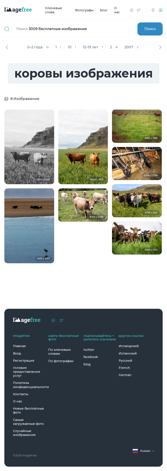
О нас (117, 10)
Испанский (128, 353)
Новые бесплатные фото (28, 410)
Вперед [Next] (160, 47)
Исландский (129, 346)
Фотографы (84, 10)
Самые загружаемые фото (28, 422)
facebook (91, 357)
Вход (17, 353)
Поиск (150, 29)
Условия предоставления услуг (26, 372)
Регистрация (23, 361)
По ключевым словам (59, 352)
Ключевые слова (53, 10)
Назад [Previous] (7, 47)
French (124, 368)
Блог (104, 10)
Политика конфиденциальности (29, 385)
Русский (125, 361)
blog (87, 364)
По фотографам (60, 361)
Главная (19, 346)
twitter (89, 350)
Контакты (20, 394)
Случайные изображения (24, 433)
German (125, 375)
